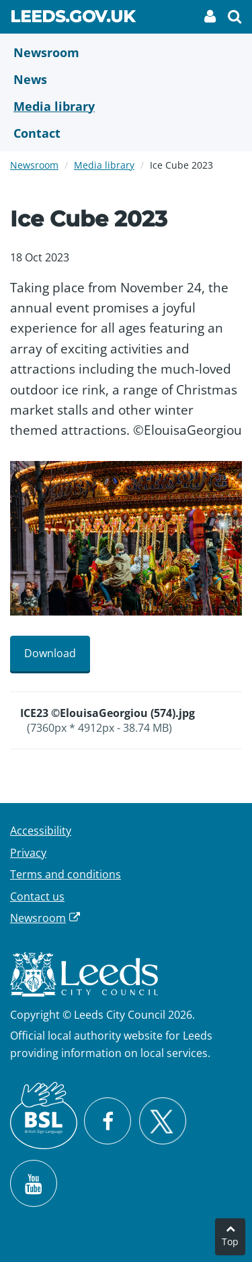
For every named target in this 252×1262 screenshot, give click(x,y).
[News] (126, 79)
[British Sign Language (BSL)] (43, 1115)
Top (230, 1241)
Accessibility (40, 830)
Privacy (28, 852)
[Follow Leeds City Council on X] (162, 1121)
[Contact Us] (126, 133)
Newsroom (34, 165)
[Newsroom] (126, 52)
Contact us (37, 896)
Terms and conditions (65, 874)
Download (50, 653)
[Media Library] (126, 106)
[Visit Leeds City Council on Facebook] (107, 1120)
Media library (104, 165)
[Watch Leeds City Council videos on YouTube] (33, 1183)
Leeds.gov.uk (72, 19)
